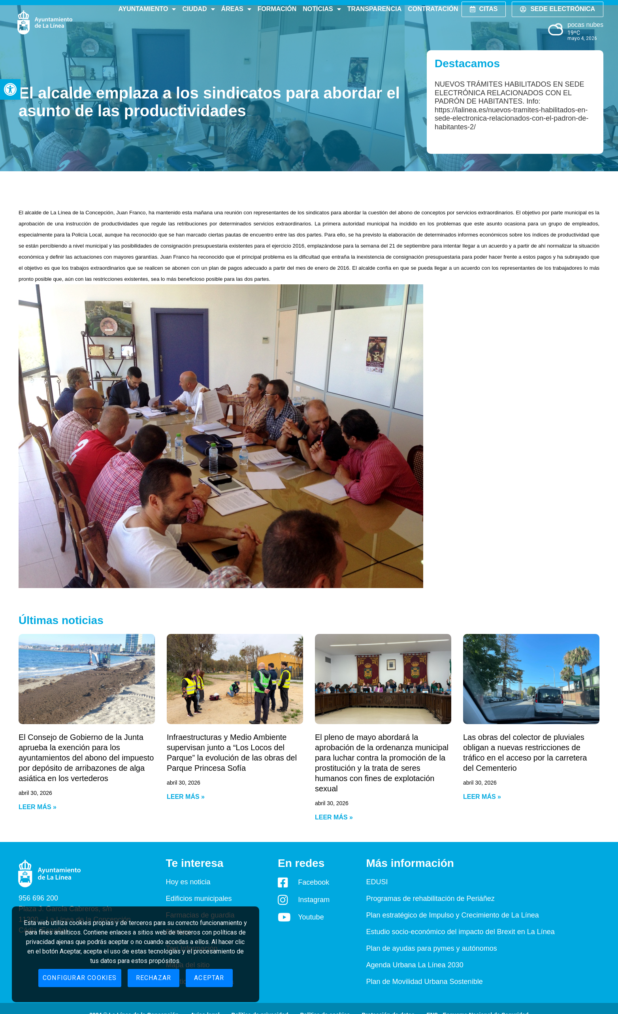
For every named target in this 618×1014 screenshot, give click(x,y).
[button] (10, 89)
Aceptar (209, 978)
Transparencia (374, 9)
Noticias (322, 9)
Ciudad (198, 9)
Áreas (236, 9)
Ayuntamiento (147, 9)
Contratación (433, 9)
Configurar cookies (80, 978)
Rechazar (153, 978)
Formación (277, 9)
